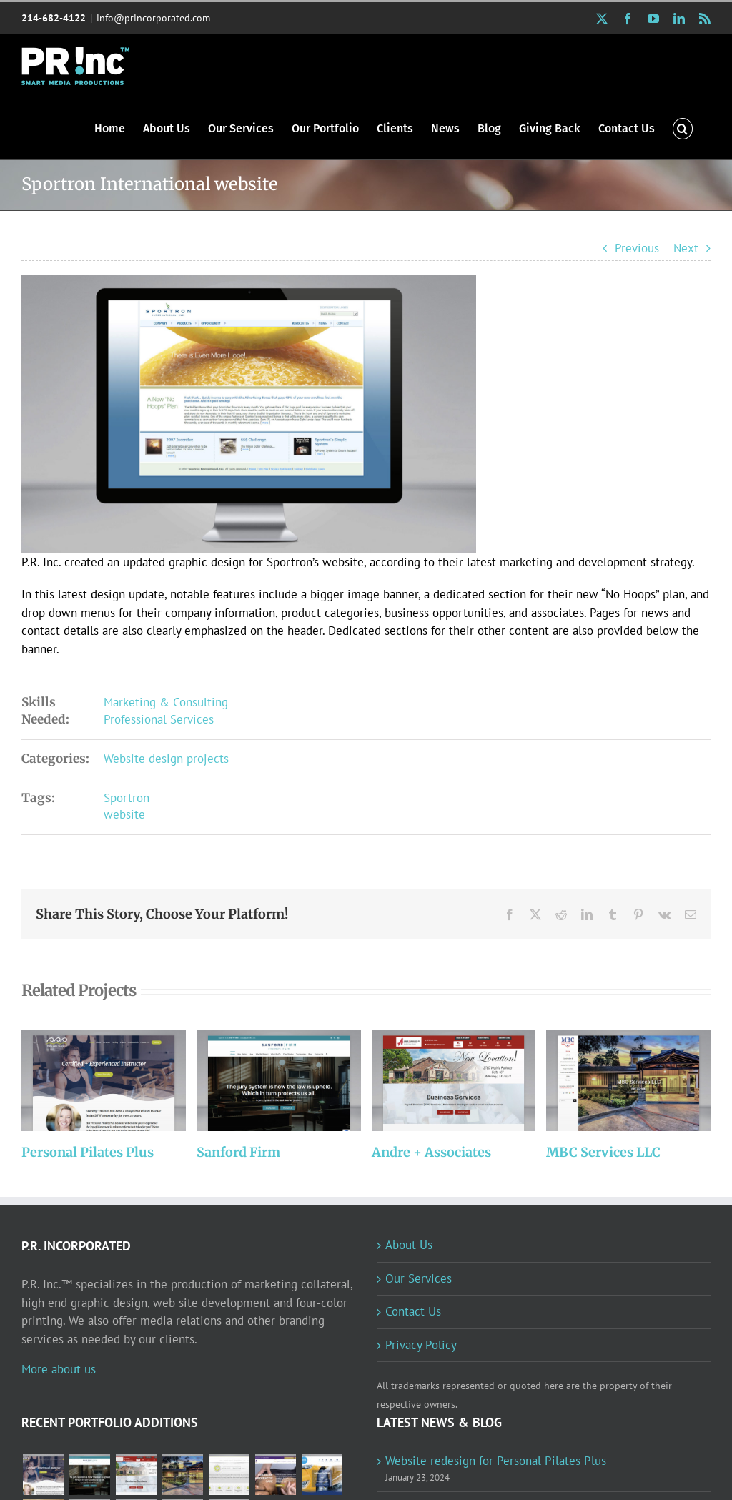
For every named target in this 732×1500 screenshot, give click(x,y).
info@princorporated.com (153, 17)
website (124, 814)
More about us (58, 1369)
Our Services (418, 1278)
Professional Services (159, 719)
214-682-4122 (53, 17)
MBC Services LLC (603, 1152)
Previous (637, 248)
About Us (408, 1245)
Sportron (126, 798)
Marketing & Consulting (166, 702)
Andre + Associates (431, 1152)
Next (685, 248)
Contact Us (413, 1311)
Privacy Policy (421, 1345)
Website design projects (166, 758)
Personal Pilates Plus (87, 1152)
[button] (683, 128)
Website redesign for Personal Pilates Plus (495, 1461)
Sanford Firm (238, 1152)
